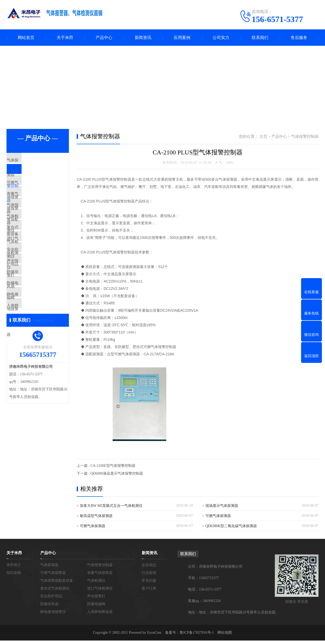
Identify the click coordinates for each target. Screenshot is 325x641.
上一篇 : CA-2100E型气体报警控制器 (106, 466)
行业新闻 (149, 573)
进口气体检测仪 (32, 268)
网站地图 (224, 633)
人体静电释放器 (32, 360)
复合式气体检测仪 (34, 253)
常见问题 (149, 581)
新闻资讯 (143, 38)
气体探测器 (28, 161)
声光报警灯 (28, 299)
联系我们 (260, 38)
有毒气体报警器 (32, 207)
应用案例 (182, 38)
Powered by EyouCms (144, 633)
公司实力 (221, 38)
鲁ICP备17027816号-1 (197, 633)
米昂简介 (13, 565)
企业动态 (149, 565)
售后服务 (299, 38)
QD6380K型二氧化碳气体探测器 (231, 526)
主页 (263, 137)
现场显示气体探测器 (221, 506)
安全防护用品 (30, 284)
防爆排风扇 (28, 314)
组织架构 (13, 573)
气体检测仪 (28, 238)
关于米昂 (65, 38)
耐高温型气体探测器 (96, 516)
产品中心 (104, 38)
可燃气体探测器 (218, 516)
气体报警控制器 (32, 176)
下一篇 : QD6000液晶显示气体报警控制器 (110, 474)
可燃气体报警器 (32, 192)
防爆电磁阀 (28, 330)
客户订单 (149, 589)
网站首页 (26, 38)
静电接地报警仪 (32, 345)
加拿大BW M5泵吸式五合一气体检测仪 (111, 506)
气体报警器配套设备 (36, 222)
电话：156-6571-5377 (204, 590)
